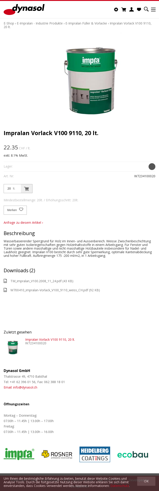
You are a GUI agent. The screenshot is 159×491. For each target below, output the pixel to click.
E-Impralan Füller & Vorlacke (86, 23)
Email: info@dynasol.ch (20, 387)
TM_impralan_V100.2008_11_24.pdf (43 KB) (38, 281)
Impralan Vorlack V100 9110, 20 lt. (50, 339)
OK (146, 481)
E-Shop (9, 23)
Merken (15, 210)
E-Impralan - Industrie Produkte (40, 23)
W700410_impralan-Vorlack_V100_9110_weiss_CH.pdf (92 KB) (52, 290)
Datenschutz (119, 486)
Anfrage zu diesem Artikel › (23, 222)
